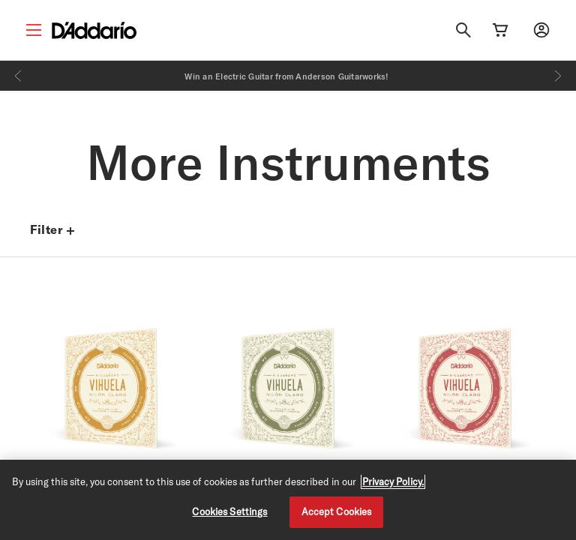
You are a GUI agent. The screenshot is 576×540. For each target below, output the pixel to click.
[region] (288, 500)
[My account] (541, 30)
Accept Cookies (337, 512)
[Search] (463, 30)
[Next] (558, 76)
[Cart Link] (500, 30)
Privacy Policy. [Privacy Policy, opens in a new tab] (393, 482)
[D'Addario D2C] (94, 30)
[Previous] (18, 76)
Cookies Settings (229, 512)
